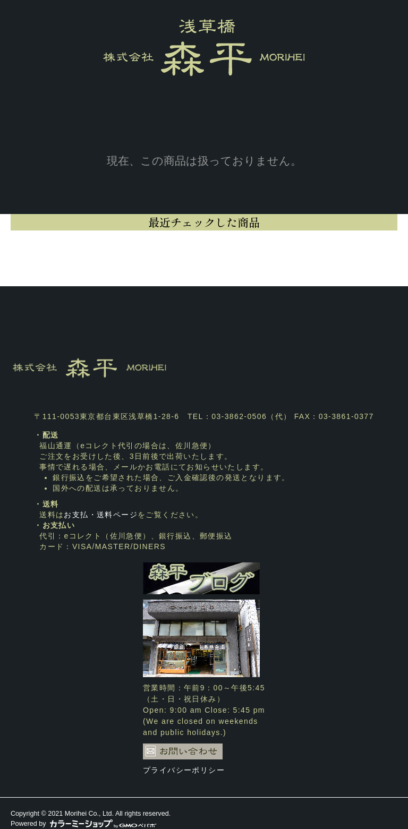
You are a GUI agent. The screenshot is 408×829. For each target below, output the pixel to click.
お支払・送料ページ (101, 514)
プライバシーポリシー (184, 770)
